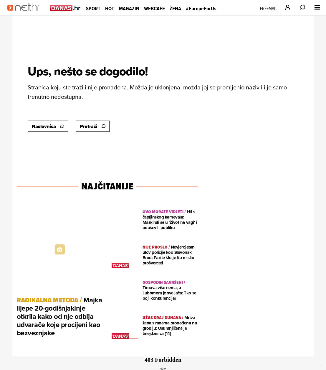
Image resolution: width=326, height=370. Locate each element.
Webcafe (154, 8)
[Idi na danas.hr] (65, 8)
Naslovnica (48, 126)
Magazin (129, 8)
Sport (93, 8)
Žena (175, 8)
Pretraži (92, 126)
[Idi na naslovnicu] (25, 13)
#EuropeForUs (201, 8)
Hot (109, 8)
